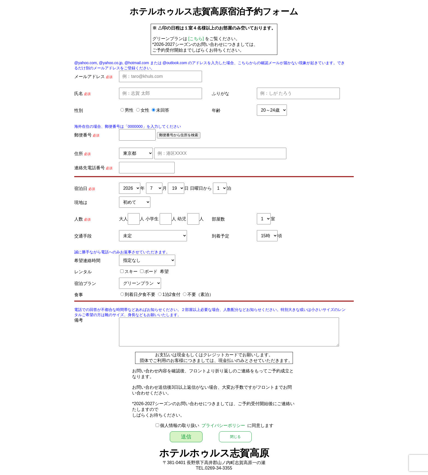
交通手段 (83, 236)
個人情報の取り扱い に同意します (217, 425)
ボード (150, 271)
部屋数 (218, 219)
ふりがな (220, 93)
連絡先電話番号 (89, 167)
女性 (145, 110)
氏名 (78, 93)
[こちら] (196, 38)
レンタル (83, 271)
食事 (78, 294)
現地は (80, 202)
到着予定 (220, 236)
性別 (78, 110)
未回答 (162, 110)
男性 (129, 110)
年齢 (216, 110)
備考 (78, 320)
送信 (186, 437)
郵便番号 (83, 135)
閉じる (235, 437)
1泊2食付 (171, 294)
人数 (78, 219)
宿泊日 (80, 188)
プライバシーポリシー (223, 425)
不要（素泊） (200, 294)
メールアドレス (89, 76)
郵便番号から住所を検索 (178, 135)
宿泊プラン (85, 283)
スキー (131, 271)
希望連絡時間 (87, 260)
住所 (78, 153)
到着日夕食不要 (140, 294)
